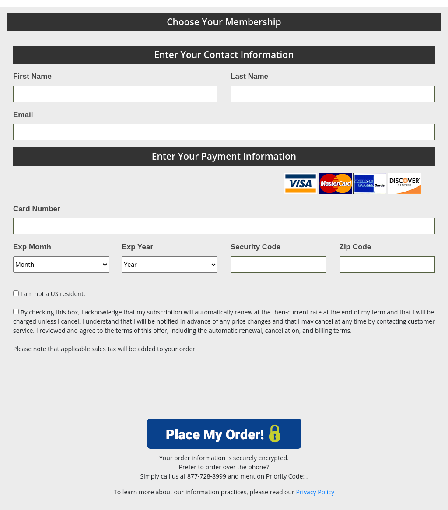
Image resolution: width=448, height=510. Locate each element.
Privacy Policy (315, 492)
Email (23, 115)
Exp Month (32, 247)
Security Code (255, 247)
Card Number (36, 209)
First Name (32, 76)
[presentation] (224, 389)
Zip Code (355, 247)
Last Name (249, 76)
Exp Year (138, 247)
